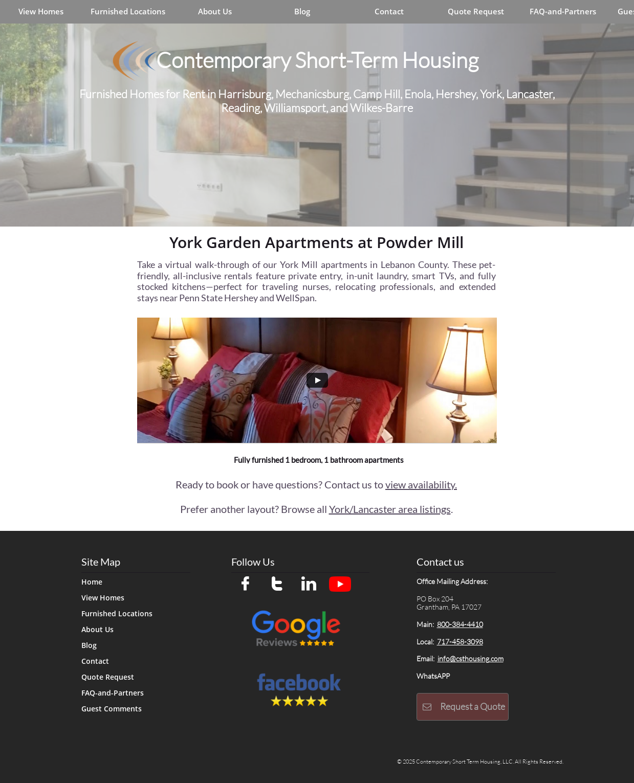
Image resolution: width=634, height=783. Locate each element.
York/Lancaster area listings (390, 509)
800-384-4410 (460, 624)
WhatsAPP (433, 676)
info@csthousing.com (471, 658)
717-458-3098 (460, 641)
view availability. (421, 484)
